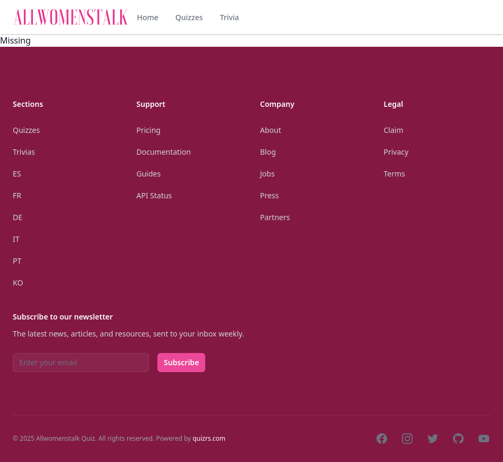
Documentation (164, 152)
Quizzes (189, 17)
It (16, 239)
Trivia (229, 17)
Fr (17, 195)
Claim (394, 130)
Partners (275, 217)
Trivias (24, 152)
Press (269, 195)
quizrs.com (208, 438)
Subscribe (181, 362)
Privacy (396, 152)
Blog (268, 152)
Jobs (267, 174)
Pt (17, 261)
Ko (18, 283)
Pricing (149, 130)
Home (147, 17)
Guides (149, 174)
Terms (394, 174)
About (270, 130)
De (17, 217)
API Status (154, 195)
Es (17, 174)
